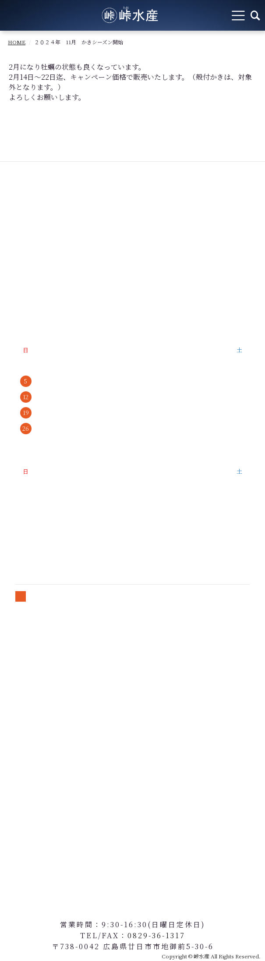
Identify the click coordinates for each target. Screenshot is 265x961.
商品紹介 (24, 250)
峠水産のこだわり (38, 265)
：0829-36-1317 (152, 935)
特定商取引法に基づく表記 (52, 648)
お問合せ (24, 707)
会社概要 (24, 310)
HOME (16, 42)
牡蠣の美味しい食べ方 (45, 280)
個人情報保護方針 (38, 663)
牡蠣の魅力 (38, 235)
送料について (31, 678)
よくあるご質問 (35, 295)
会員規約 (24, 693)
